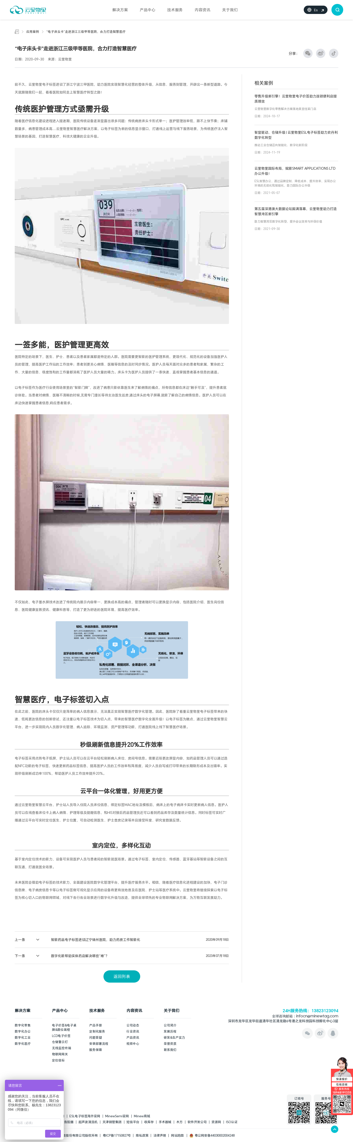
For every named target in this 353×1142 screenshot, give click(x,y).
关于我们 (230, 9)
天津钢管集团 (112, 1122)
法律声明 (159, 1135)
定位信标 (58, 1060)
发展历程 (170, 1031)
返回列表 (121, 976)
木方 (179, 1122)
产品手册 (95, 1025)
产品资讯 (132, 1037)
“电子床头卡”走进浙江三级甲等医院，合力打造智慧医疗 (86, 32)
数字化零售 (23, 1025)
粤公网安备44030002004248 (212, 1135)
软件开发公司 (197, 1122)
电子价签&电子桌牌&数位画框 (64, 1027)
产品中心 (147, 9)
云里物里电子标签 (42, 84)
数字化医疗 (23, 1044)
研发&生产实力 (174, 1037)
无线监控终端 (61, 1048)
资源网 (216, 1122)
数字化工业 (23, 1037)
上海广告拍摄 (64, 1122)
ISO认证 (232, 1122)
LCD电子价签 (61, 1036)
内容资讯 (202, 9)
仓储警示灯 (60, 1042)
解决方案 (120, 9)
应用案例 (32, 32)
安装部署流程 (98, 1044)
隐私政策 (142, 1135)
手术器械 (165, 1122)
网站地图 (177, 1135)
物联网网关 (60, 1054)
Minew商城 (142, 1116)
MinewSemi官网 (117, 1116)
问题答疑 (95, 1037)
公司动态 (132, 1025)
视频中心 (132, 1044)
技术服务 (175, 9)
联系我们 (170, 1050)
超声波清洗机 (88, 1122)
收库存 (149, 1122)
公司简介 (170, 1025)
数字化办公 (23, 1031)
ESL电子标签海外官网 (84, 1116)
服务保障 (95, 1050)
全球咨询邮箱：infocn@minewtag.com (305, 1016)
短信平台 (132, 1122)
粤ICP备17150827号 (117, 1135)
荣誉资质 (170, 1044)
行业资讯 (132, 1031)
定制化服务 (97, 1031)
